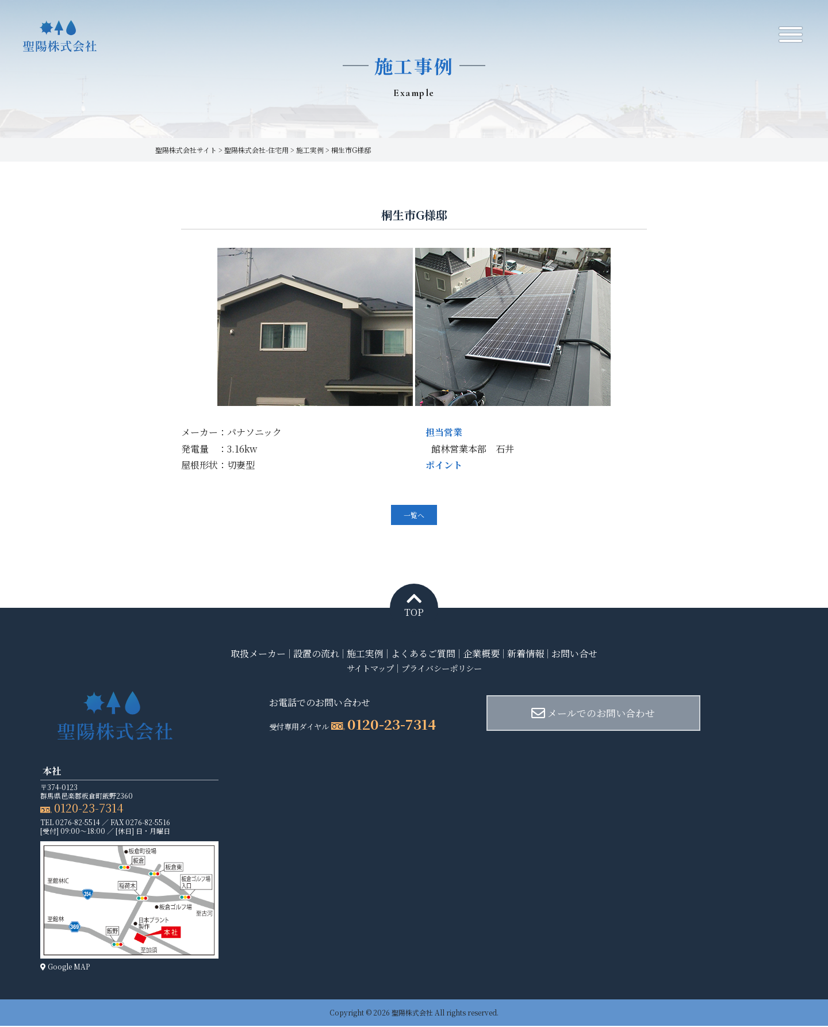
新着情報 (525, 653)
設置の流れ (316, 653)
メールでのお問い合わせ (567, 713)
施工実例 (365, 653)
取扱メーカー (258, 653)
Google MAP (65, 967)
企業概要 (481, 653)
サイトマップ (365, 668)
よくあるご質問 (423, 653)
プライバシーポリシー (445, 668)
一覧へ (414, 515)
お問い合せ (574, 653)
